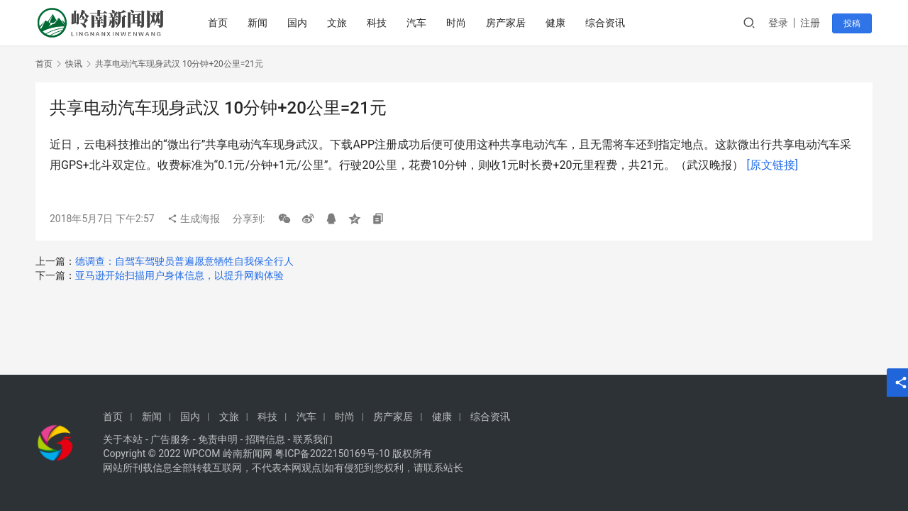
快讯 (73, 64)
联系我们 (313, 439)
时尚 (457, 22)
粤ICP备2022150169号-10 (332, 453)
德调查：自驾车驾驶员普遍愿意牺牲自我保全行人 (184, 261)
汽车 (418, 22)
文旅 (338, 22)
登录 (780, 22)
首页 (219, 22)
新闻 (259, 22)
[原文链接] (771, 165)
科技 (378, 22)
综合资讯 (606, 22)
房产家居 (507, 22)
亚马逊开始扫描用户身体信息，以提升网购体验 (179, 275)
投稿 (852, 23)
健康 (557, 22)
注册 (811, 22)
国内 (299, 22)
